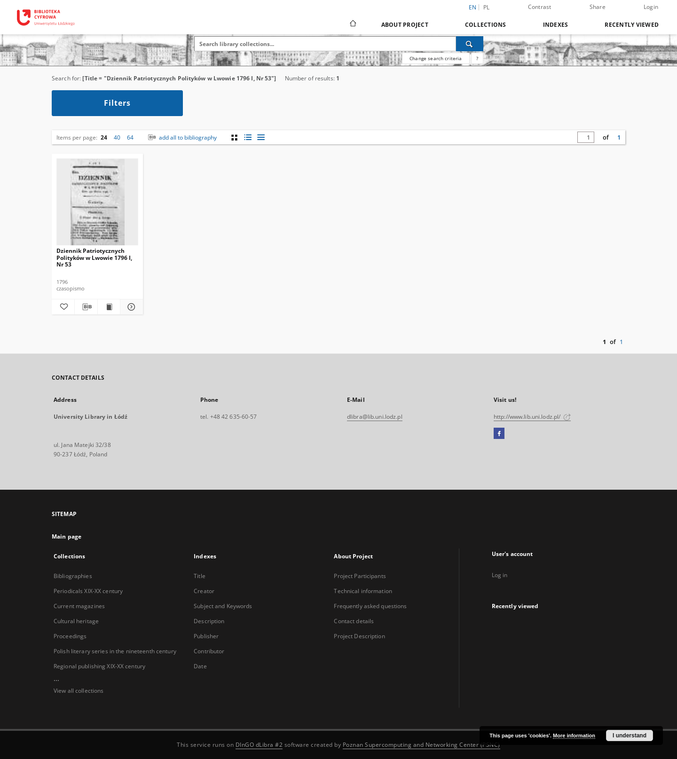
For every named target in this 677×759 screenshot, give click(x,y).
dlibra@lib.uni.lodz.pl (374, 417)
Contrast (539, 7)
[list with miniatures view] (247, 137)
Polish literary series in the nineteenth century (115, 651)
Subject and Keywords (223, 606)
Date (200, 666)
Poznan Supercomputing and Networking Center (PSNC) (421, 745)
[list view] (260, 137)
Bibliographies (73, 576)
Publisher (206, 636)
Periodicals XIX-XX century (88, 591)
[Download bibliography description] (86, 307)
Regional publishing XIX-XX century (99, 666)
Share (598, 7)
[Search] (469, 43)
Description (209, 621)
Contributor (209, 651)
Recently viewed (632, 25)
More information (574, 735)
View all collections (78, 691)
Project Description (359, 636)
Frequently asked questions (370, 606)
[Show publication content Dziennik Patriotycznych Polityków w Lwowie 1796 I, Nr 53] (109, 307)
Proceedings (70, 636)
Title (199, 576)
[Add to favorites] (63, 307)
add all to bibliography (181, 137)
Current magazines (79, 606)
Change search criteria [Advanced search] (435, 58)
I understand (629, 735)
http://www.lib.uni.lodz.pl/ (532, 417)
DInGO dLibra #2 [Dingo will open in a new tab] (259, 745)
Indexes (555, 25)
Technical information (363, 591)
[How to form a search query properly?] (477, 58)
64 (130, 137)
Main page (66, 536)
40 (117, 137)
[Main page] (352, 24)
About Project (404, 25)
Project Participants (360, 576)
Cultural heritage (76, 621)
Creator (204, 591)
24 (104, 137)
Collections (485, 25)
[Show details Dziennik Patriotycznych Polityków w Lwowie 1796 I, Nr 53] (130, 307)
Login (651, 7)
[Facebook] (499, 434)
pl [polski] (486, 7)
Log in (500, 575)
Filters (117, 103)
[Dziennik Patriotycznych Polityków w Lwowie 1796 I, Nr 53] (97, 202)
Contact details (354, 621)
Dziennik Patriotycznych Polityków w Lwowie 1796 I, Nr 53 (94, 257)
